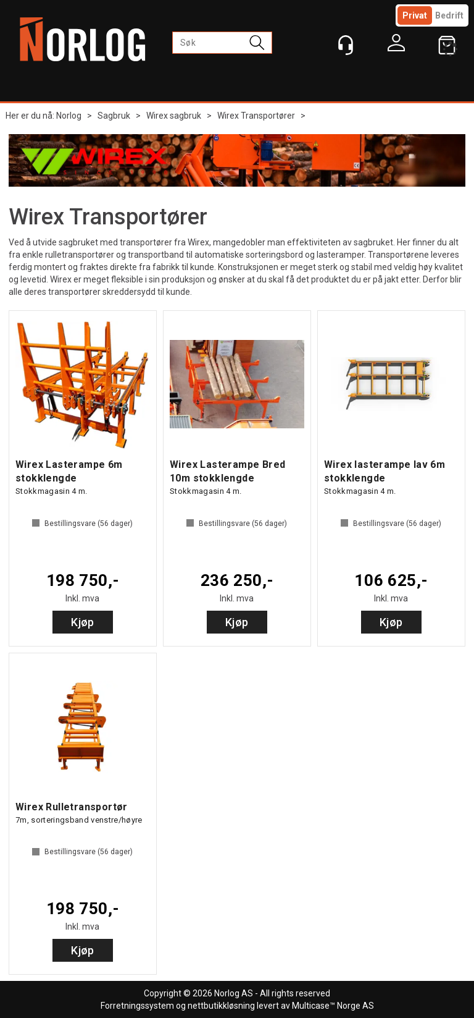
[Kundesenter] (345, 45)
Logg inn (396, 46)
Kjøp (82, 622)
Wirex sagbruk (173, 116)
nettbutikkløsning (221, 1006)
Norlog (68, 116)
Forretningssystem (137, 1006)
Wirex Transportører (256, 116)
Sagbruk (114, 116)
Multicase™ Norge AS (333, 1006)
